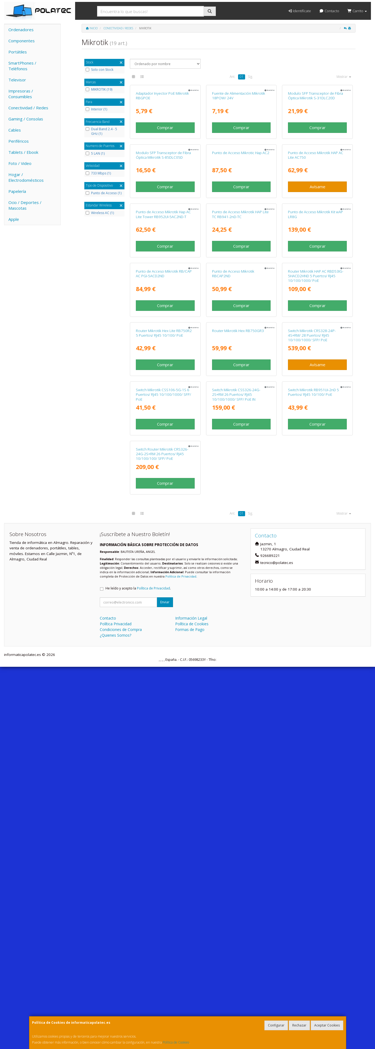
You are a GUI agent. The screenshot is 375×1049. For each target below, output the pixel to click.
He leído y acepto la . (138, 970)
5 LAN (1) (95, 153)
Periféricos (18, 141)
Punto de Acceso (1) (103, 193)
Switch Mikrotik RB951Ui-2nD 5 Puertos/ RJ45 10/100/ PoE (313, 720)
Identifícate (299, 10)
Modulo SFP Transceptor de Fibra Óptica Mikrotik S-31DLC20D (315, 150)
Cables (14, 130)
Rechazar (299, 1025)
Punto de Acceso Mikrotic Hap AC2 (240, 261)
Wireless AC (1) (100, 213)
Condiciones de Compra (121, 1011)
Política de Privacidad (180, 958)
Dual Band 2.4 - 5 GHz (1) (101, 131)
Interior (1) (96, 109)
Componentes (21, 40)
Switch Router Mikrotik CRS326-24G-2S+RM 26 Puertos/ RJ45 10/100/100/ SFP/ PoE (162, 836)
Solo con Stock (99, 70)
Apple (13, 219)
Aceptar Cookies (327, 1025)
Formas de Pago (189, 1011)
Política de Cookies (176, 1042)
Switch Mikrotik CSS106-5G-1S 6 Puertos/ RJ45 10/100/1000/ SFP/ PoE (163, 722)
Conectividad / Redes (28, 107)
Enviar (164, 984)
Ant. (232, 76)
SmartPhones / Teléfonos (22, 65)
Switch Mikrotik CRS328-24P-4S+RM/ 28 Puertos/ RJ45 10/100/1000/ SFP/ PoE (312, 608)
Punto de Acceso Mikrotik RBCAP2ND (233, 492)
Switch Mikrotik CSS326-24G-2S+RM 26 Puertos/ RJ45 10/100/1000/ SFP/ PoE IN (236, 722)
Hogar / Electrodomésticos (26, 177)
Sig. (250, 76)
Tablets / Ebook (23, 152)
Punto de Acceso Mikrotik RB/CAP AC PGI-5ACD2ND (164, 492)
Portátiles (17, 52)
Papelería (17, 191)
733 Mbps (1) (98, 173)
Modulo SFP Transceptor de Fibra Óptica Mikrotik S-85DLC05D (163, 264)
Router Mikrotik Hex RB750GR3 (238, 603)
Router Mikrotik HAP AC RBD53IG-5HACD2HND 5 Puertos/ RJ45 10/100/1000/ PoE (315, 494)
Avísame (317, 296)
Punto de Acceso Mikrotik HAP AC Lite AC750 (315, 264)
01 (241, 76)
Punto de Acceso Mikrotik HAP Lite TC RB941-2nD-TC (240, 378)
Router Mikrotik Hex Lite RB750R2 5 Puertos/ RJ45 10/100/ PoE (164, 606)
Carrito (357, 10)
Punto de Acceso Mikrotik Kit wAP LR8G (315, 378)
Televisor (17, 79)
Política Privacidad (116, 1006)
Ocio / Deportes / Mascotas (24, 205)
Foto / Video (19, 163)
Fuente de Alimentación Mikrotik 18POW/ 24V (238, 150)
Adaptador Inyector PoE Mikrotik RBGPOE (162, 150)
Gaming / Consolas (25, 119)
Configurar (276, 1025)
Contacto (329, 10)
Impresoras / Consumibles (20, 93)
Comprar (165, 182)
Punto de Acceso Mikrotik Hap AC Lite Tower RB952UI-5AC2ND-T (163, 378)
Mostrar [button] (343, 76)
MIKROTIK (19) (99, 89)
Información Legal (191, 1000)
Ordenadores (21, 29)
